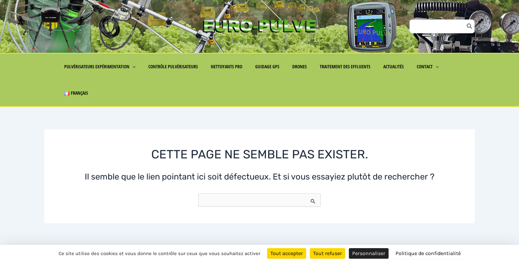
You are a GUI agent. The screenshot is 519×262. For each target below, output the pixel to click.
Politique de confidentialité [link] (428, 253)
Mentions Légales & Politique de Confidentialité (110, 239)
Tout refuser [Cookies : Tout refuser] (327, 253)
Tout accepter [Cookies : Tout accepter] (286, 253)
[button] (143, 66)
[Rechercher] (469, 26)
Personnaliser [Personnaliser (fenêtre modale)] (368, 253)
